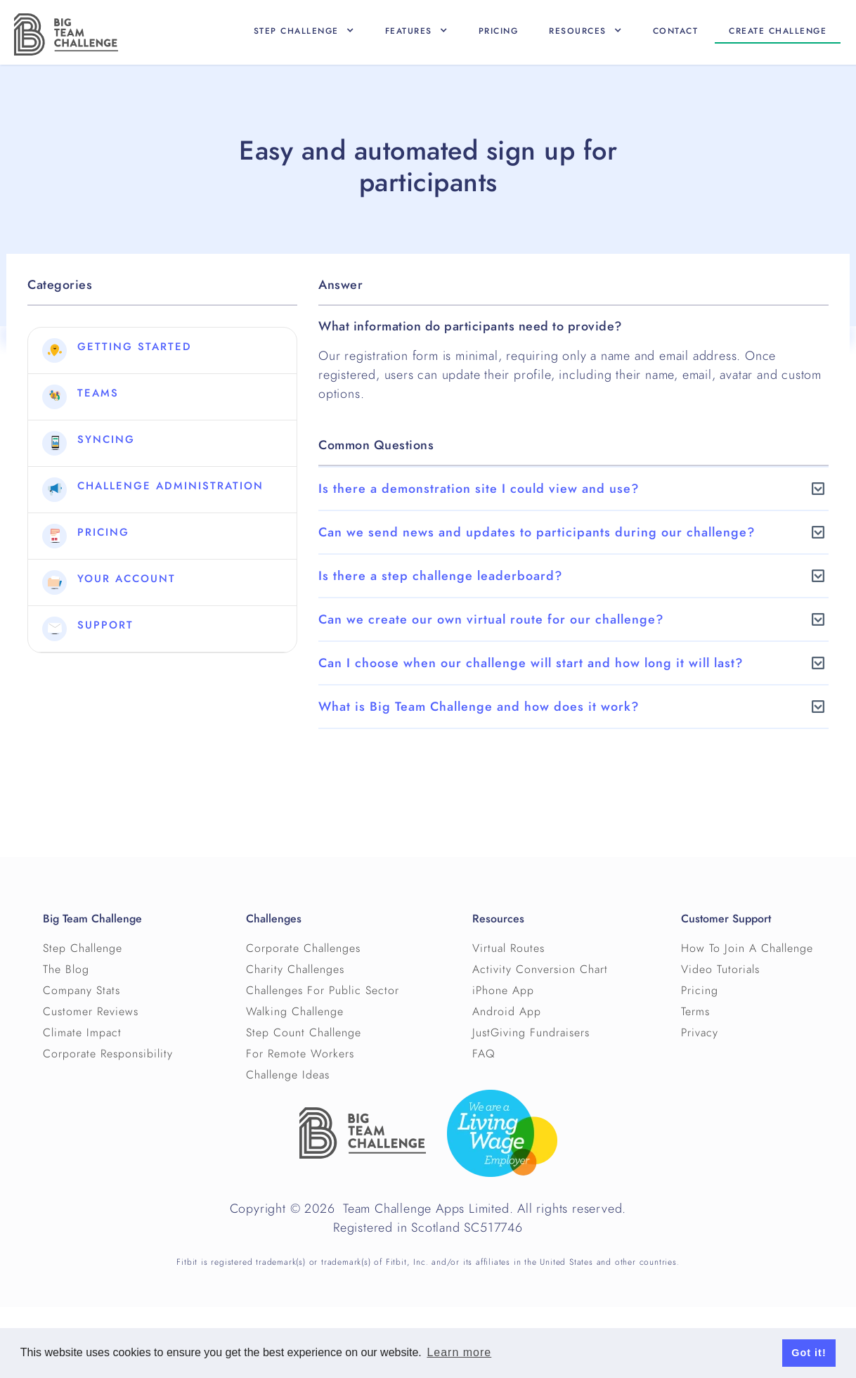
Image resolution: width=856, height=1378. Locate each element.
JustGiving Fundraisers (531, 1033)
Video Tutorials (720, 969)
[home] (66, 34)
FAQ (483, 1054)
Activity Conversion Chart (540, 969)
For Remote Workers (300, 1054)
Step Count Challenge (303, 1033)
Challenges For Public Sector (322, 991)
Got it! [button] (808, 1352)
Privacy (699, 1033)
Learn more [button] (459, 1352)
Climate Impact (82, 1033)
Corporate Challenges (303, 948)
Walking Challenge (295, 1012)
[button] (304, 31)
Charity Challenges (295, 969)
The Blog (66, 969)
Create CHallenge (777, 31)
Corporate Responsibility (108, 1054)
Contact (676, 31)
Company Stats (81, 991)
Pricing (499, 31)
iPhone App (503, 991)
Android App (506, 1012)
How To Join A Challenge (747, 948)
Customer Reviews (90, 1012)
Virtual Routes (508, 948)
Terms (695, 1012)
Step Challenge (82, 948)
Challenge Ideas (288, 1075)
